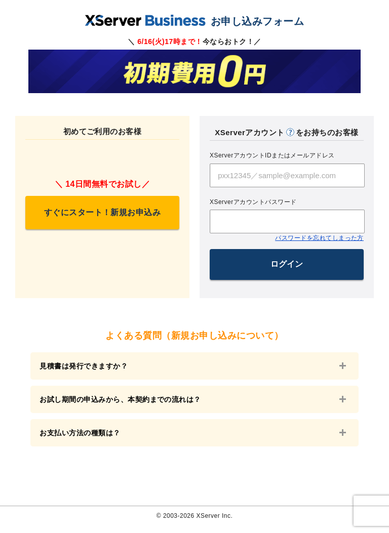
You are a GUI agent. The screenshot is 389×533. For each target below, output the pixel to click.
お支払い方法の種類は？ (83, 437)
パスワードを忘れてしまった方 (319, 237)
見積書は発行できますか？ (87, 366)
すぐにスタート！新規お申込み (102, 212)
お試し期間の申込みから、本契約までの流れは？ (124, 401)
